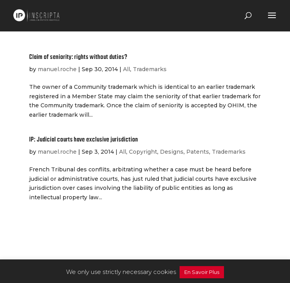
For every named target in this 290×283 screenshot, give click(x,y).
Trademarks (150, 69)
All (126, 69)
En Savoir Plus (201, 272)
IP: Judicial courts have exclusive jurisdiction (83, 140)
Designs (172, 151)
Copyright (143, 151)
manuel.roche (57, 69)
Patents (197, 151)
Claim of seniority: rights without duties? (78, 57)
